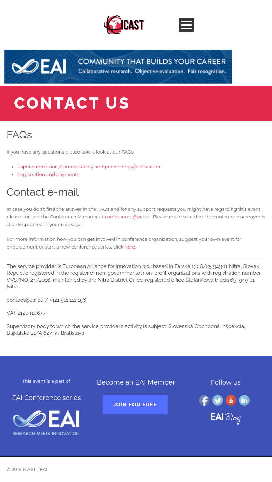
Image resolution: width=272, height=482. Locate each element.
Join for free (135, 404)
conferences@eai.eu (128, 216)
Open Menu (186, 25)
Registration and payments (48, 174)
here (130, 247)
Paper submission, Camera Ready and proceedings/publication (88, 166)
